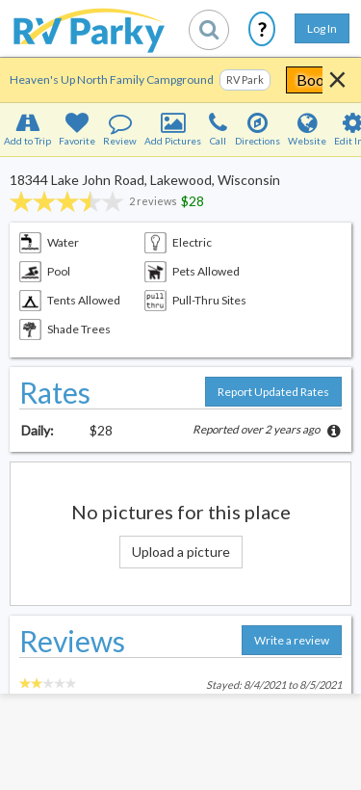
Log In (322, 28)
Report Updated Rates (273, 391)
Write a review (291, 640)
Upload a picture (181, 551)
